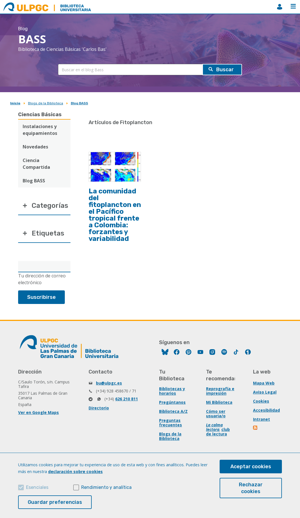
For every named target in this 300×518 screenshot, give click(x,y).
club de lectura (218, 432)
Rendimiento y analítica (106, 487)
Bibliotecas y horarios (172, 391)
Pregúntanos (172, 402)
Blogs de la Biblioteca (45, 103)
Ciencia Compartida (36, 163)
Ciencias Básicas (40, 114)
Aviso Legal (265, 392)
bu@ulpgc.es (109, 383)
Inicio (15, 103)
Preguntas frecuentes (170, 423)
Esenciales (37, 487)
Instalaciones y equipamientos (40, 129)
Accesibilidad (266, 410)
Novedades (35, 147)
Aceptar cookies (250, 466)
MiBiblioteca (279, 6)
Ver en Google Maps (38, 412)
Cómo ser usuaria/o (216, 413)
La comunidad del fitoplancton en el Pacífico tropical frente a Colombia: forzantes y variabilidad (115, 215)
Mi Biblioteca (219, 402)
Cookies (261, 401)
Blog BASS (79, 103)
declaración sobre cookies (75, 471)
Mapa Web (264, 383)
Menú (293, 6)
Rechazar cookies (251, 488)
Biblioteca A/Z (173, 411)
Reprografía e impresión (220, 391)
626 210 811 (126, 399)
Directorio (99, 408)
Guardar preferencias (55, 502)
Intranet (261, 419)
